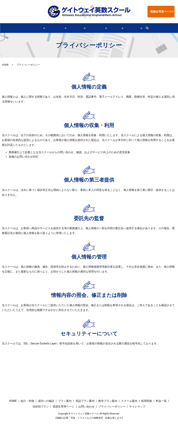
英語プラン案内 (85, 400)
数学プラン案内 (107, 400)
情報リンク (139, 27)
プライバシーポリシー (111, 406)
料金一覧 (161, 400)
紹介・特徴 (31, 27)
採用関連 (119, 27)
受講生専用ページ (161, 11)
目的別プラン (41, 406)
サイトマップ (137, 406)
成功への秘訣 (53, 27)
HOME (5, 64)
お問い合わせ (86, 406)
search (153, 28)
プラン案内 (76, 27)
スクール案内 (98, 27)
